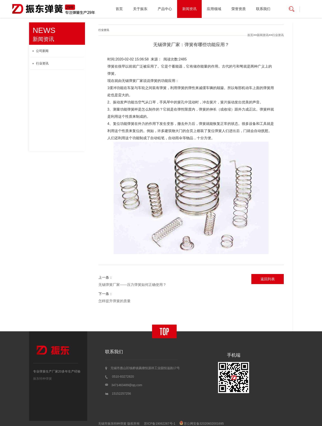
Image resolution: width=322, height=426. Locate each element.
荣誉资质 (238, 9)
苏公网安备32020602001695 (202, 423)
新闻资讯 (189, 9)
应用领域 (214, 9)
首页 (119, 9)
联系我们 (263, 9)
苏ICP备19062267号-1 (159, 423)
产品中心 (165, 9)
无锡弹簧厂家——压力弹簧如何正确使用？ (132, 285)
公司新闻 (40, 51)
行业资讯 (40, 63)
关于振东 (140, 9)
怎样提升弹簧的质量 (114, 301)
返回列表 (268, 279)
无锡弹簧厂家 (132, 81)
